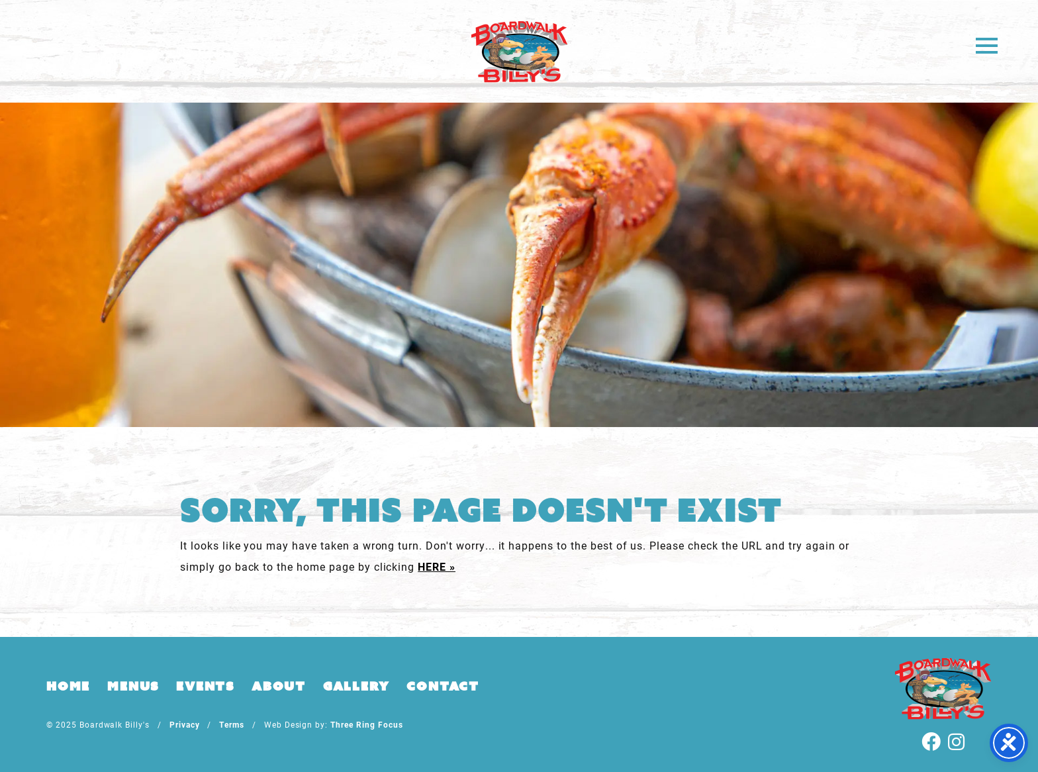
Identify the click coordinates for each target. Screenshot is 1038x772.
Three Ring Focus (366, 724)
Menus (133, 686)
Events (205, 686)
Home (68, 686)
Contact (442, 686)
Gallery (356, 686)
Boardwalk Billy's (519, 51)
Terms (231, 724)
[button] (986, 44)
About (279, 686)
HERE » (436, 566)
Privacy (184, 724)
